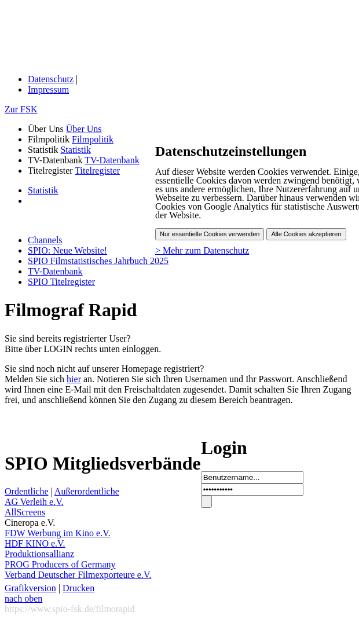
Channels (45, 240)
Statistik (75, 150)
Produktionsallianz (39, 554)
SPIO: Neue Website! (67, 250)
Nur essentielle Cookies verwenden (209, 233)
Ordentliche (27, 491)
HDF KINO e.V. (35, 543)
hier (74, 379)
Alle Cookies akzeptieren (306, 233)
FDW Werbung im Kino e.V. (58, 533)
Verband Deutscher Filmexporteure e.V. (78, 575)
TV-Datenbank (112, 160)
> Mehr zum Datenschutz (202, 250)
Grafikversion (30, 588)
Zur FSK (21, 109)
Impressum (48, 89)
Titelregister (97, 170)
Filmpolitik (92, 139)
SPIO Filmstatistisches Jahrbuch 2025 (98, 261)
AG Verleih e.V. (34, 502)
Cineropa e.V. (30, 523)
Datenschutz (51, 79)
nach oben (23, 598)
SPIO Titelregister (61, 282)
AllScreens (25, 512)
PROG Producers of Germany (60, 564)
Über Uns (84, 129)
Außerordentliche (86, 491)
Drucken (78, 588)
